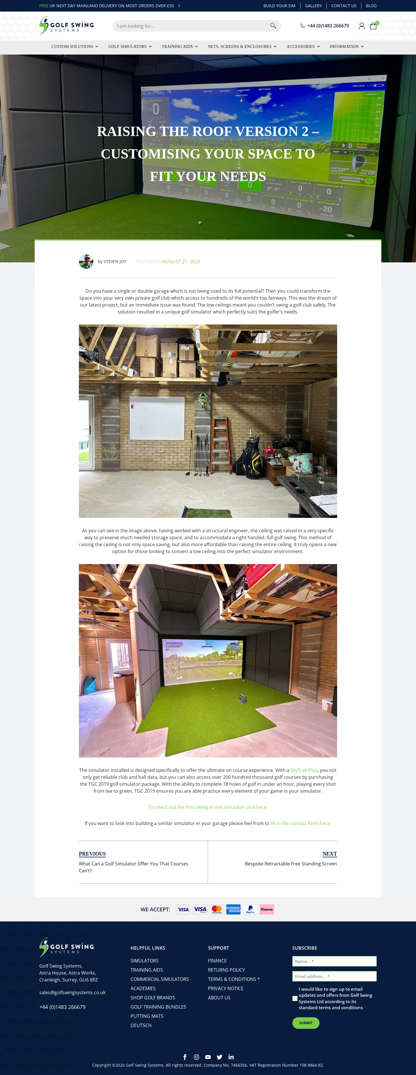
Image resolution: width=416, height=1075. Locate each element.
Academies (143, 988)
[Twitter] (219, 1057)
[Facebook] (185, 1057)
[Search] (273, 26)
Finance (217, 961)
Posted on (167, 261)
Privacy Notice (226, 988)
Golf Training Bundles (158, 1007)
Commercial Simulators (160, 979)
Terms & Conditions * (234, 979)
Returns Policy (226, 970)
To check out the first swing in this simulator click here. (208, 807)
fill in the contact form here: (301, 823)
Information (344, 46)
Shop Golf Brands (153, 997)
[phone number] (324, 25)
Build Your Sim (279, 5)
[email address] (72, 992)
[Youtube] (208, 1057)
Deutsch (141, 1025)
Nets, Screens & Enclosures (240, 46)
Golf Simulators (127, 46)
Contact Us (343, 5)
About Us (219, 997)
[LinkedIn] (231, 1057)
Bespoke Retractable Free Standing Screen (291, 864)
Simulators (145, 961)
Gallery (313, 5)
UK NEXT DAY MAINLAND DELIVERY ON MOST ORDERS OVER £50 (110, 6)
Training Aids (177, 46)
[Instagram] (196, 1057)
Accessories (301, 46)
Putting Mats (147, 1016)
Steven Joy (102, 261)
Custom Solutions (72, 46)
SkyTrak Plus (303, 770)
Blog (371, 5)
